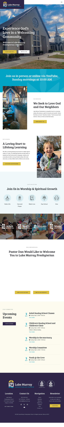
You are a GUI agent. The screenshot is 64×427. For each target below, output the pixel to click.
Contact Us (39, 412)
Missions (40, 405)
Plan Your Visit (9, 51)
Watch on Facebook (41, 296)
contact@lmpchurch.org (24, 405)
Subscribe (55, 410)
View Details (32, 321)
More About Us (40, 121)
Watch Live (24, 51)
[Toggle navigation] (61, 2)
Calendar (40, 409)
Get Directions (9, 410)
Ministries (40, 403)
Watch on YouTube (22, 296)
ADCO (47, 418)
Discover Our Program (11, 163)
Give (40, 410)
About (39, 401)
